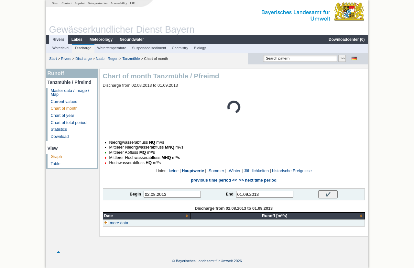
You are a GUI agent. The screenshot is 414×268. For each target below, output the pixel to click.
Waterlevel (60, 48)
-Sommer (215, 171)
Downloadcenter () (347, 39)
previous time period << (214, 180)
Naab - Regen (107, 59)
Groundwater (132, 39)
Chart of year (62, 115)
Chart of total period (69, 122)
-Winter (234, 171)
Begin (135, 194)
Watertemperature (111, 48)
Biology (200, 48)
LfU (132, 3)
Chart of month (64, 108)
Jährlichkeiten (256, 171)
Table (55, 164)
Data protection (97, 3)
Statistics (59, 129)
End (230, 194)
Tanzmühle (131, 59)
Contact (66, 3)
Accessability (119, 3)
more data (119, 223)
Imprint (80, 3)
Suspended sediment (149, 48)
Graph (56, 156)
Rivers (58, 39)
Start (55, 3)
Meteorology (101, 39)
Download (60, 136)
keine (174, 171)
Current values (64, 101)
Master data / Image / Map (70, 92)
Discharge (83, 48)
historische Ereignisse (292, 171)
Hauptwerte (193, 171)
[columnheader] (146, 215)
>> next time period (257, 180)
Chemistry (180, 48)
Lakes (76, 39)
